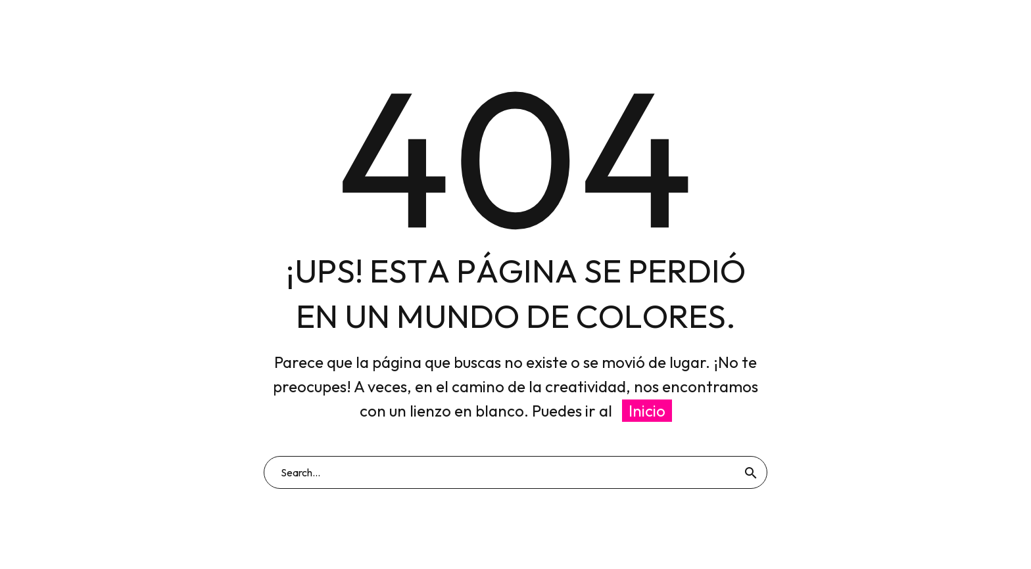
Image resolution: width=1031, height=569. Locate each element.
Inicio (647, 411)
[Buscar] (515, 472)
